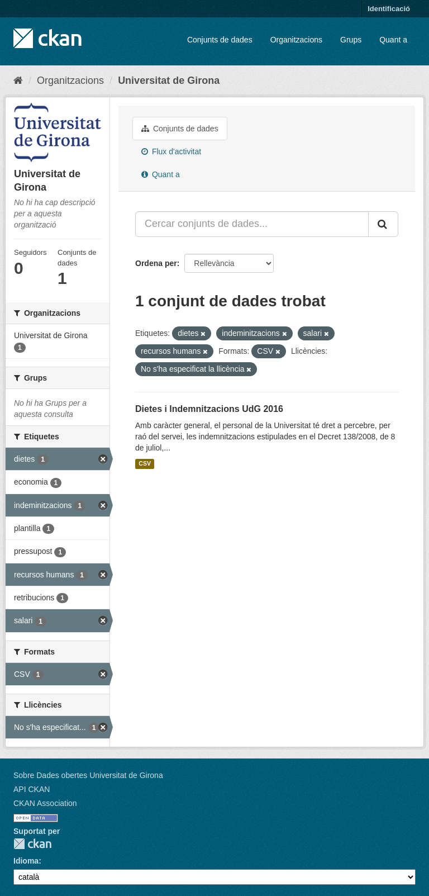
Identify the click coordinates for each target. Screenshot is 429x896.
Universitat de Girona (169, 80)
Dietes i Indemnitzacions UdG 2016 (209, 409)
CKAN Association (45, 803)
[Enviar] (383, 224)
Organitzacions (296, 39)
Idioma (26, 860)
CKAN (32, 844)
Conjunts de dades (219, 39)
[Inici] (18, 80)
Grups (350, 39)
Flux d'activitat (171, 151)
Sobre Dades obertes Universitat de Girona (88, 775)
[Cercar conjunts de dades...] (252, 224)
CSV (145, 464)
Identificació (389, 8)
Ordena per (156, 263)
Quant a (393, 39)
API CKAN (31, 789)
